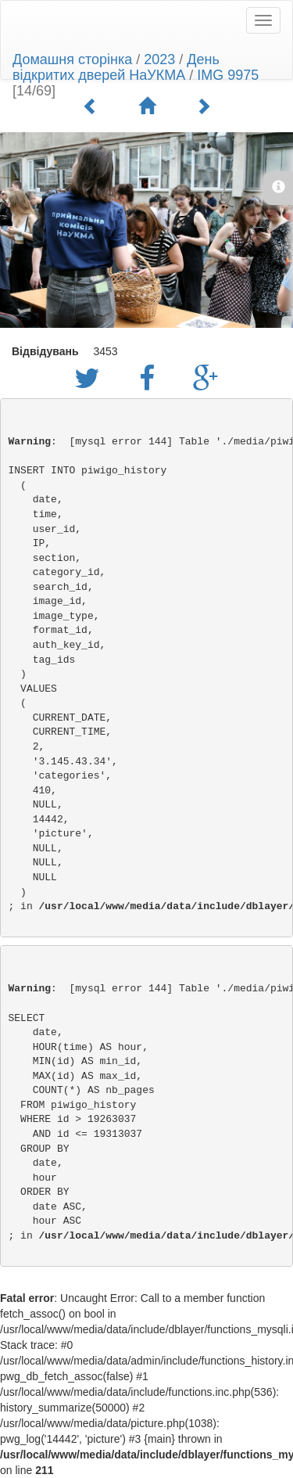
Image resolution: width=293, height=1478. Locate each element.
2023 (159, 59)
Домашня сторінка (72, 59)
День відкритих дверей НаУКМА (116, 67)
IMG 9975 (228, 75)
